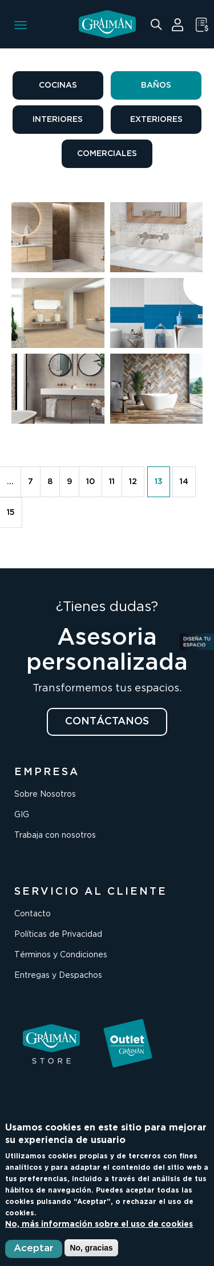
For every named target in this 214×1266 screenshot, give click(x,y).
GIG (21, 815)
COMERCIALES (107, 153)
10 (90, 481)
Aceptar (34, 1248)
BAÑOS (156, 85)
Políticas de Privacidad (58, 934)
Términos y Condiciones (60, 955)
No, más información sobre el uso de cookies (99, 1224)
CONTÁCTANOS (107, 721)
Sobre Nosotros (45, 794)
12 (133, 481)
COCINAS (58, 85)
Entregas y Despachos (58, 975)
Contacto (32, 914)
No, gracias (91, 1247)
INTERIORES (58, 119)
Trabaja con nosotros (55, 835)
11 (112, 481)
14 (184, 481)
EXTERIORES (156, 119)
